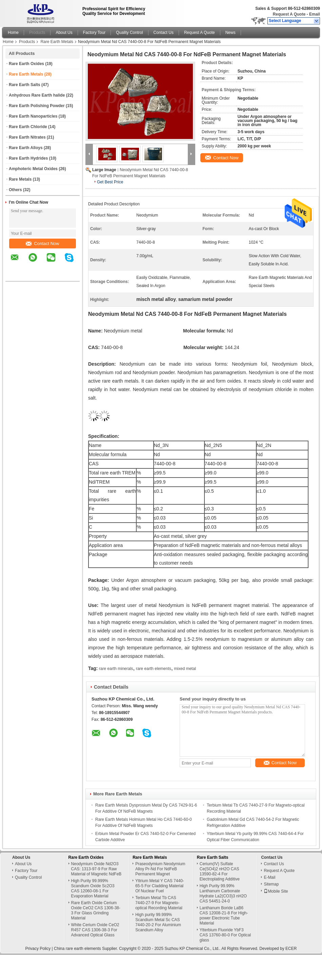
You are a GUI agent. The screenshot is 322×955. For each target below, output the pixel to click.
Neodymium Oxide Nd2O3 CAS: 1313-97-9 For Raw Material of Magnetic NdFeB (96, 868)
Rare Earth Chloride (28, 126)
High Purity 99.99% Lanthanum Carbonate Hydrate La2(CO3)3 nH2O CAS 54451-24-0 (223, 893)
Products (37, 32)
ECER (291, 948)
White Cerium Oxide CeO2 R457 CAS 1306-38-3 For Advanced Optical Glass (95, 929)
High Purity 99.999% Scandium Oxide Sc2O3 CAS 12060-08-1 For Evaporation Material (93, 888)
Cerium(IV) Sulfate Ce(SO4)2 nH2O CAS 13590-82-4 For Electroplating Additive (220, 871)
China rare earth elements (77, 948)
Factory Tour (94, 32)
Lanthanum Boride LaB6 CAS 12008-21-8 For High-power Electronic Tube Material (224, 916)
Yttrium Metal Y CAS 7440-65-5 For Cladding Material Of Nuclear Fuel (159, 885)
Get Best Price (110, 182)
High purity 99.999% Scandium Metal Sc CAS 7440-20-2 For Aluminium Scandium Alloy (158, 922)
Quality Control (129, 32)
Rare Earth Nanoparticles (33, 116)
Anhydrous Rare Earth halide (37, 95)
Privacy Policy (38, 948)
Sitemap (271, 884)
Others (15, 189)
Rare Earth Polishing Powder (37, 105)
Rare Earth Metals (56, 41)
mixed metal (185, 668)
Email (314, 14)
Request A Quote (289, 14)
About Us (64, 32)
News (230, 32)
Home (13, 32)
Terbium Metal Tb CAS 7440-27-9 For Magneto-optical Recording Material (158, 902)
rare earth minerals (116, 668)
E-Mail (269, 877)
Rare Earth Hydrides (28, 158)
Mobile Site (276, 891)
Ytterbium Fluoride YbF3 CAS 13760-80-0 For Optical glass (225, 935)
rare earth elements (153, 668)
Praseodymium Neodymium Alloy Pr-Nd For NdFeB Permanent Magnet (160, 868)
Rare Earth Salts (24, 84)
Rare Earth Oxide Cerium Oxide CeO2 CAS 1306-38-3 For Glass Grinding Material (95, 910)
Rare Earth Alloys (26, 147)
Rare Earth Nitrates (27, 137)
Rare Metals (20, 179)
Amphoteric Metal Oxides (33, 168)
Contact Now (42, 243)
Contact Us (164, 32)
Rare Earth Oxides (26, 63)
